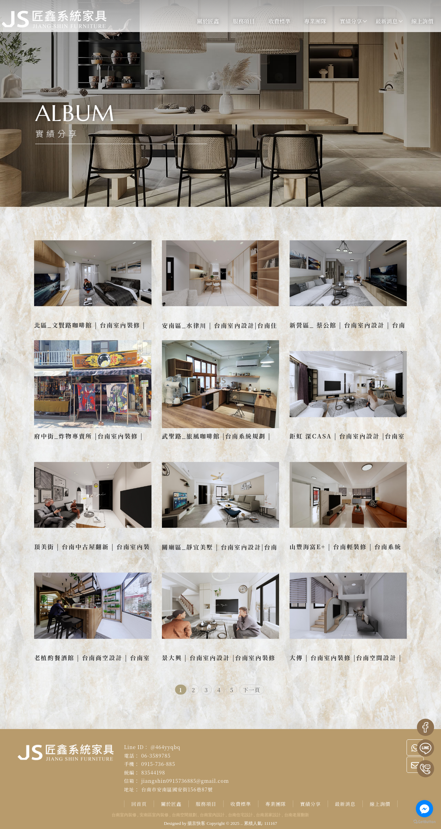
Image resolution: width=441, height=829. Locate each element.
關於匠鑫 (203, 21)
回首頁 (139, 803)
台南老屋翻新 (296, 814)
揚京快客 (196, 823)
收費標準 (274, 21)
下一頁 (251, 690)
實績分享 (346, 21)
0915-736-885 (158, 763)
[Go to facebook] (424, 808)
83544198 (153, 772)
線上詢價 (417, 21)
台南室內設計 (212, 814)
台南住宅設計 (240, 814)
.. (241, 823)
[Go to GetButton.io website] (424, 822)
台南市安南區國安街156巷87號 (177, 789)
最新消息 (381, 21)
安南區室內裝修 (154, 814)
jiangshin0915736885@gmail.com (185, 780)
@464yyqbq (165, 747)
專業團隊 (310, 21)
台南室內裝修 (124, 814)
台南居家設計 (268, 814)
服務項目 (238, 21)
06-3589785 (156, 755)
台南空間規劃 (184, 814)
